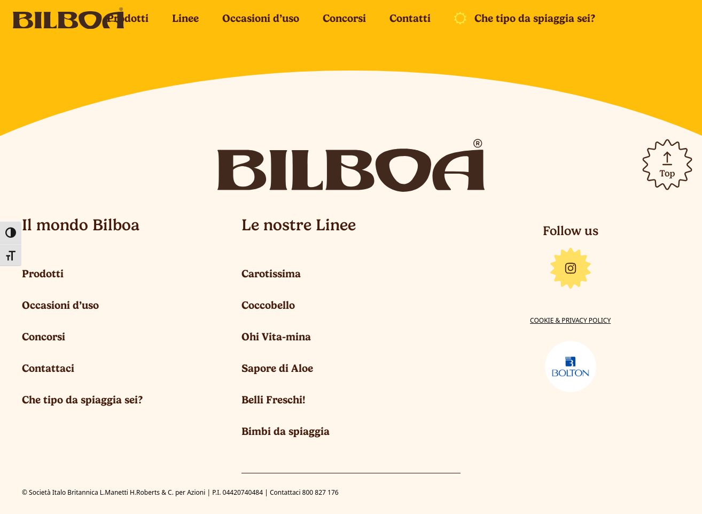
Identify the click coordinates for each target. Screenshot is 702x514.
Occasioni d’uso (260, 18)
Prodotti (128, 18)
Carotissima (271, 273)
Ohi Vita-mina (276, 336)
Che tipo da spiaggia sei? (534, 18)
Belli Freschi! (273, 399)
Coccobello (268, 305)
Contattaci (48, 368)
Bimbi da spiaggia (285, 431)
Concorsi (344, 18)
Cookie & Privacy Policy (570, 320)
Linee (185, 18)
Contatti (410, 18)
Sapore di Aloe (277, 368)
